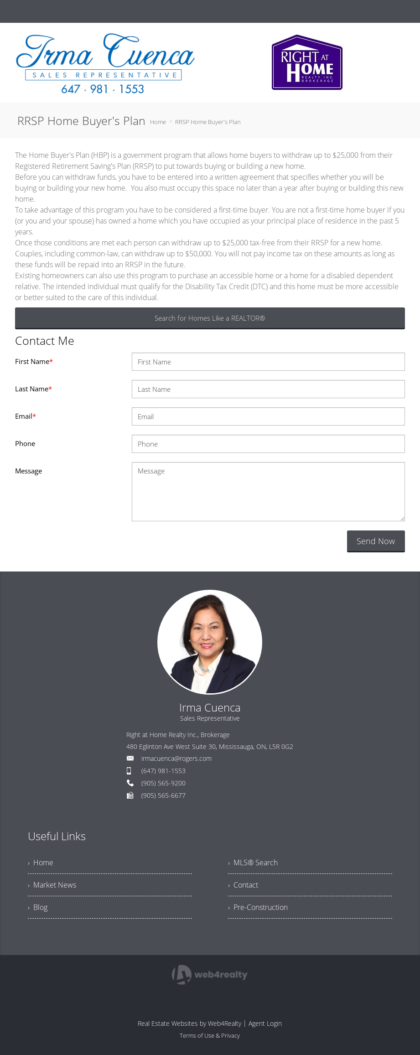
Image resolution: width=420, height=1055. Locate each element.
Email (25, 416)
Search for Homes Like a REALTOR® (210, 317)
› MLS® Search (253, 863)
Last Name (33, 388)
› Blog (37, 907)
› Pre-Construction (258, 907)
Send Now (376, 540)
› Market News (52, 885)
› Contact (243, 885)
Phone (25, 443)
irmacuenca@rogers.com (176, 758)
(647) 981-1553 (163, 770)
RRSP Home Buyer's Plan (208, 122)
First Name (34, 361)
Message (28, 470)
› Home (40, 863)
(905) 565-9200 (163, 783)
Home (158, 122)
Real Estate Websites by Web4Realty (189, 1023)
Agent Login (265, 1023)
